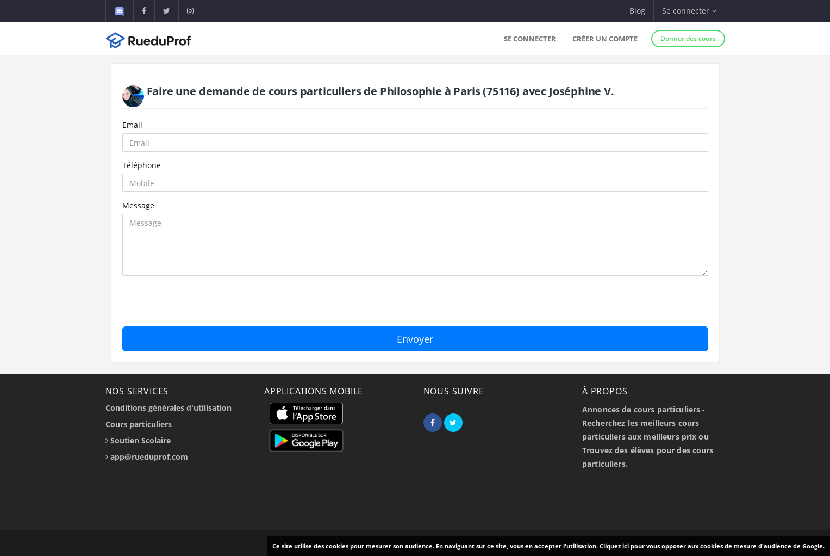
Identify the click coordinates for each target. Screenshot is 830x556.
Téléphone (141, 165)
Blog (637, 10)
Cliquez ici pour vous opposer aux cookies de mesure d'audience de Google (711, 546)
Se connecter (530, 39)
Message (138, 205)
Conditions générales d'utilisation (168, 408)
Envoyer (415, 338)
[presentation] (205, 305)
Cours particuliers (138, 424)
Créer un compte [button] (605, 39)
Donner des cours (688, 38)
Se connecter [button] (689, 10)
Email (132, 125)
